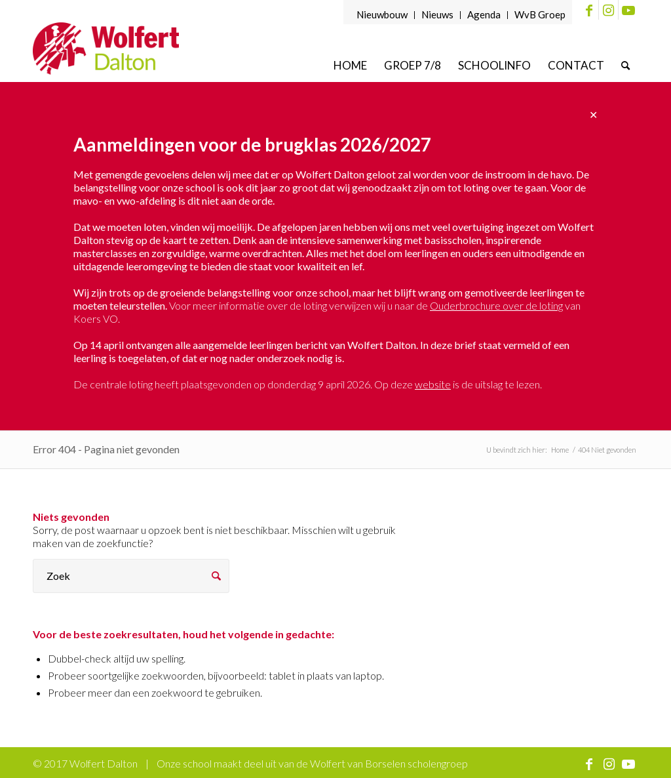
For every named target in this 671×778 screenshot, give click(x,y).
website (433, 384)
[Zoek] (625, 65)
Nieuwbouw (382, 14)
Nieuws (437, 14)
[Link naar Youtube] (628, 10)
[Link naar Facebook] (588, 10)
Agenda (484, 14)
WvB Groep (540, 14)
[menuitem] (382, 15)
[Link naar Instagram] (608, 10)
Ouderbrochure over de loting (496, 305)
